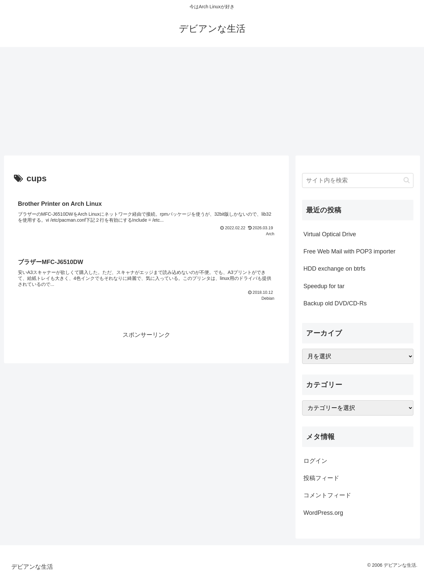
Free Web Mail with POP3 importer (349, 251)
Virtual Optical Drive (329, 234)
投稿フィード (321, 478)
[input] (357, 180)
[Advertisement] (212, 101)
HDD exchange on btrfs (334, 268)
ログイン (315, 461)
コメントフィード (327, 495)
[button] (406, 180)
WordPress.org (323, 512)
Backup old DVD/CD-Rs (335, 303)
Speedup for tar (323, 286)
